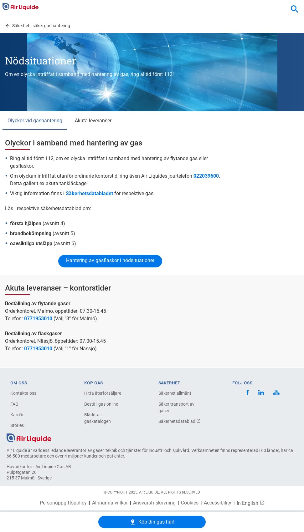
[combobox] (294, 9)
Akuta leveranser (93, 121)
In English (251, 503)
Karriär (17, 414)
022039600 (206, 176)
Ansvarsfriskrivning (154, 502)
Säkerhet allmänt (174, 393)
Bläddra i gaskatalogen (97, 418)
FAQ (14, 404)
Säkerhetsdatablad (179, 421)
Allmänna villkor (110, 502)
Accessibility (217, 502)
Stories (17, 425)
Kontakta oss (23, 393)
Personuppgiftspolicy (63, 502)
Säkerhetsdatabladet (89, 193)
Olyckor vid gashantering (35, 121)
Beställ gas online (101, 404)
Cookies (189, 502)
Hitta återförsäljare (102, 393)
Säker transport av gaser (176, 407)
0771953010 (38, 319)
